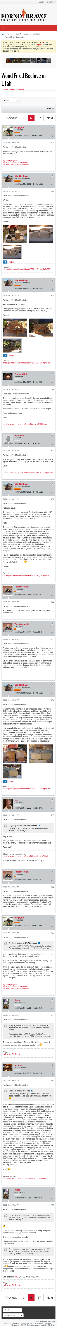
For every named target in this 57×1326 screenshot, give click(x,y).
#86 (52, 887)
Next (50, 118)
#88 (52, 1015)
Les (16, 800)
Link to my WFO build (11, 1054)
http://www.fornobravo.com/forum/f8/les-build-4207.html (25, 856)
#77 (52, 191)
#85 (52, 815)
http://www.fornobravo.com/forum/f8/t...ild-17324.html (24, 1179)
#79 (52, 389)
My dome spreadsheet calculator (16, 165)
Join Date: (18, 135)
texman (18, 1065)
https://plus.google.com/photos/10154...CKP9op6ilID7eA (31, 473)
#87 (52, 933)
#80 (52, 451)
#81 (52, 499)
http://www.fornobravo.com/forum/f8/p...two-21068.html (25, 424)
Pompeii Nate (21, 374)
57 (39, 118)
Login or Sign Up (47, 2)
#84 (52, 700)
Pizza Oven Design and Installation (28, 34)
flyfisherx (19, 435)
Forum (9, 34)
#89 (52, 1081)
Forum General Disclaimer (13, 90)
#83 (52, 639)
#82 (52, 602)
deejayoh (19, 127)
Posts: (34, 135)
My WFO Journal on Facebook (15, 163)
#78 (52, 296)
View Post (39, 825)
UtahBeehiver (21, 176)
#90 (52, 1205)
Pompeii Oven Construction (15, 37)
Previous (11, 118)
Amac (17, 1000)
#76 (52, 143)
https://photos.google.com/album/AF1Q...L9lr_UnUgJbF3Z (26, 269)
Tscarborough (21, 586)
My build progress (10, 160)
